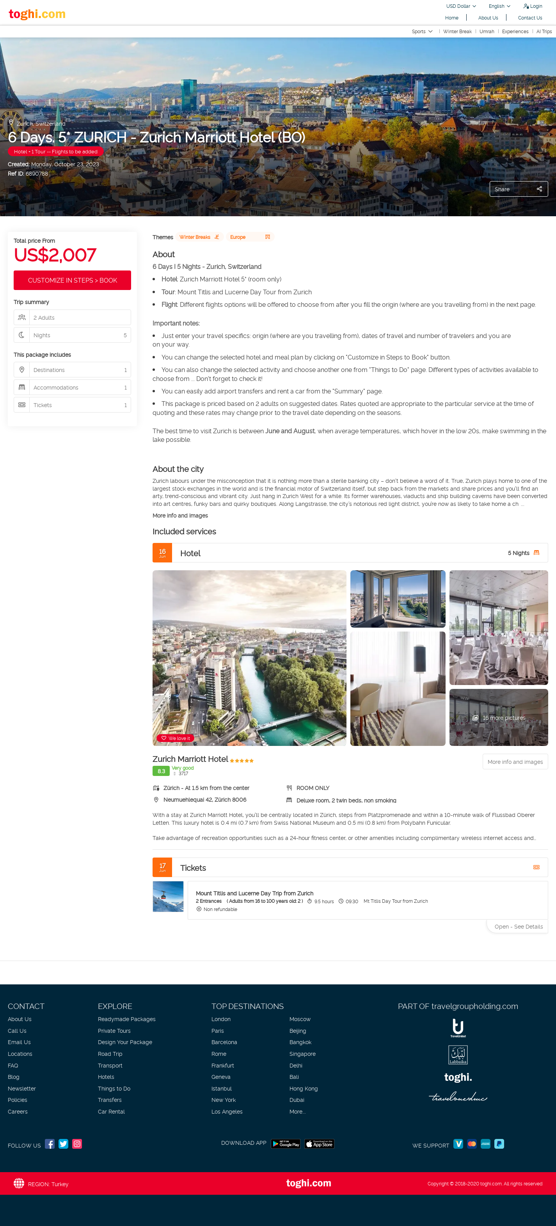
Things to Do (114, 1088)
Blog (14, 1076)
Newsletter (22, 1088)
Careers (18, 1111)
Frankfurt (222, 1065)
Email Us (19, 1041)
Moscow (300, 1018)
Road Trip (110, 1053)
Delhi (296, 1065)
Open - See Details (519, 926)
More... (298, 1111)
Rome (218, 1053)
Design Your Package (125, 1041)
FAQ (13, 1065)
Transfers (110, 1099)
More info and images (180, 515)
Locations (20, 1053)
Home (451, 17)
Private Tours (114, 1030)
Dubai (297, 1099)
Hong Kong (304, 1088)
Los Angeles (227, 1111)
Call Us (17, 1030)
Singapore (303, 1053)
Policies (17, 1099)
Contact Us (530, 17)
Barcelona (224, 1041)
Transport (110, 1065)
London (221, 1018)
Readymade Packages (127, 1018)
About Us (488, 17)
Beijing (298, 1030)
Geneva (221, 1076)
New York (223, 1099)
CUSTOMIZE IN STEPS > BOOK (72, 280)
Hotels (106, 1076)
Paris (217, 1030)
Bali (294, 1076)
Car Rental (111, 1111)
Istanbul (221, 1088)
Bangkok (300, 1041)
